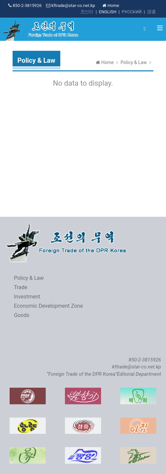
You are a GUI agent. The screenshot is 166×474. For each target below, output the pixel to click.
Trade (20, 287)
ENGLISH (107, 11)
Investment (27, 296)
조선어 (87, 11)
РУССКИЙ (131, 11)
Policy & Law (134, 62)
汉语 (151, 11)
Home (110, 5)
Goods (21, 315)
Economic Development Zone (48, 306)
